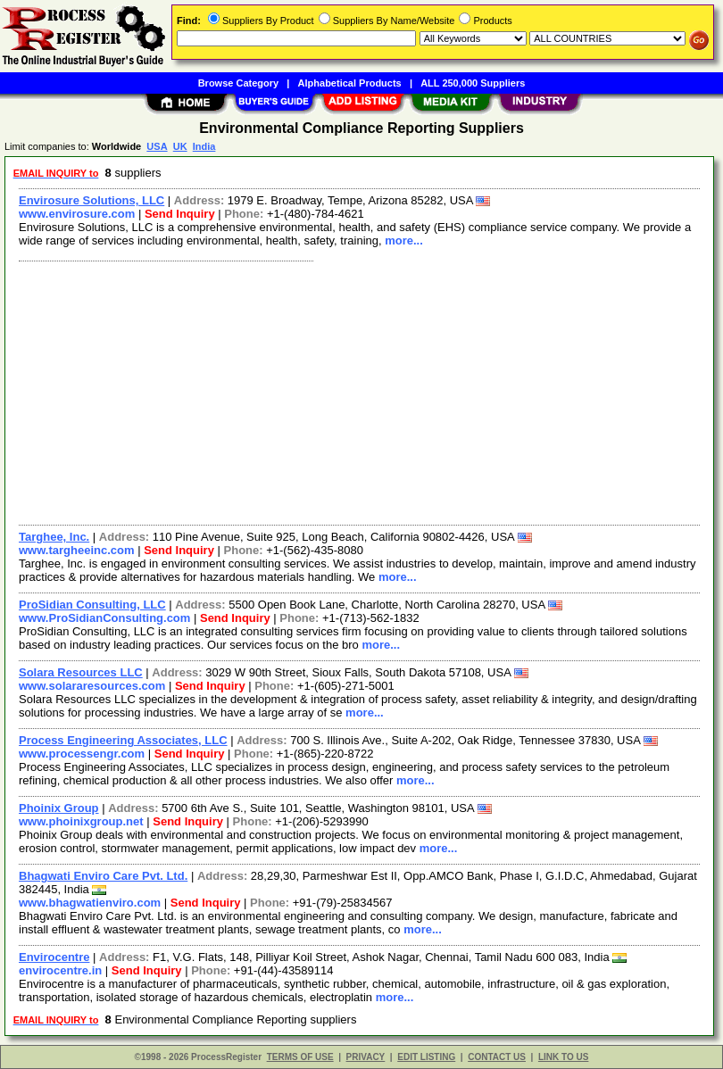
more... (404, 240)
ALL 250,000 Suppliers (472, 83)
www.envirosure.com (77, 213)
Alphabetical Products (350, 83)
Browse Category (238, 83)
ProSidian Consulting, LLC (92, 604)
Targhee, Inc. (54, 536)
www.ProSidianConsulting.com (104, 618)
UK (180, 146)
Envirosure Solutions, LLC (91, 200)
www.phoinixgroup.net (81, 821)
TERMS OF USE (300, 1057)
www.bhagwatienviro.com (90, 902)
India (204, 146)
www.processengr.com (82, 753)
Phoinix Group (59, 808)
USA (156, 146)
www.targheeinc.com (77, 550)
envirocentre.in (60, 970)
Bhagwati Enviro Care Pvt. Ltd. (103, 876)
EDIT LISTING (426, 1057)
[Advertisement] (356, 391)
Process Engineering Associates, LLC (123, 740)
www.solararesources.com (92, 685)
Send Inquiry (180, 213)
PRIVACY (366, 1057)
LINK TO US (563, 1057)
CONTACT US (497, 1057)
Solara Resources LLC (81, 672)
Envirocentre (54, 957)
